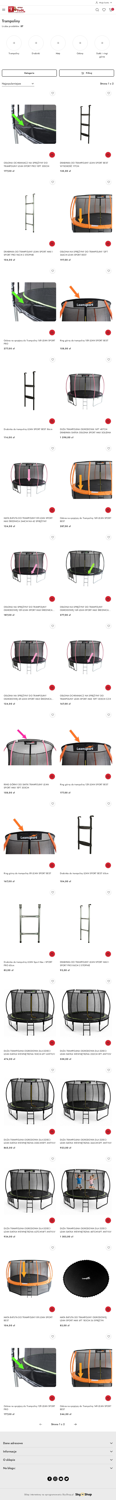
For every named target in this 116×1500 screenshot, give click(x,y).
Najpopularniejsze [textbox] (11, 83)
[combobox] (18, 83)
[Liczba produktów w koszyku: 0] (110, 10)
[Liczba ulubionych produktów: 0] (104, 10)
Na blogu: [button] (58, 1468)
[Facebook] (49, 1479)
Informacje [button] (58, 1451)
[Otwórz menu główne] (4, 9)
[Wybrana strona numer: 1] (58, 1424)
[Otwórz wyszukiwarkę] (97, 10)
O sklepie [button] (58, 1460)
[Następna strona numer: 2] (75, 1424)
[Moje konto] (104, 2)
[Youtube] (61, 1479)
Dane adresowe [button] (58, 1443)
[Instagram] (55, 1479)
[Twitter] (66, 1479)
